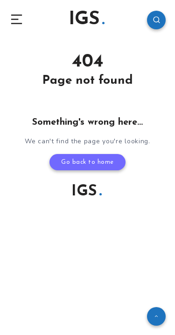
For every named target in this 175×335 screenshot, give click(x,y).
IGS (87, 19)
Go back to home (87, 162)
